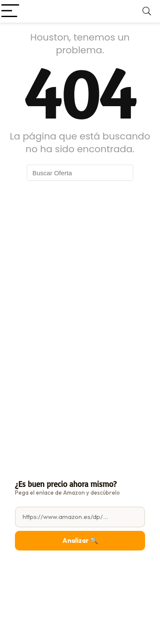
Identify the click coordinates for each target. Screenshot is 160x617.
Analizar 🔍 (80, 540)
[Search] (147, 11)
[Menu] (10, 11)
